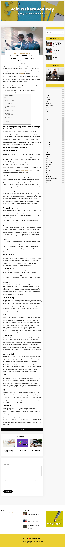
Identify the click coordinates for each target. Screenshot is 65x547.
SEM (47, 156)
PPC (47, 152)
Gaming (47, 121)
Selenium (22, 73)
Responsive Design (10, 104)
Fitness (47, 115)
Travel (52, 23)
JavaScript (9, 113)
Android (47, 89)
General (47, 125)
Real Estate (48, 154)
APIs (8, 121)
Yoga (47, 182)
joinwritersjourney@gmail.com (8, 512)
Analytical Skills (10, 110)
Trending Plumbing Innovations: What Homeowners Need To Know (58, 50)
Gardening (48, 123)
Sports (47, 168)
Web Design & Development (24, 53)
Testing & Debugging (10, 102)
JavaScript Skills (10, 118)
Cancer (47, 101)
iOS (46, 133)
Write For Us (59, 23)
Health (23, 23)
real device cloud (25, 170)
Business (5, 23)
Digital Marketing (15, 23)
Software (47, 166)
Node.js (8, 109)
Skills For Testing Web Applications (12, 100)
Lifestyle (40, 23)
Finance (47, 113)
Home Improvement (50, 131)
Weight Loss (48, 180)
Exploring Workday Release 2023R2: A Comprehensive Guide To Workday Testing (9, 450)
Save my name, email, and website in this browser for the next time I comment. (20, 480)
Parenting (48, 146)
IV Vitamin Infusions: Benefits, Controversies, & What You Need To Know (57, 43)
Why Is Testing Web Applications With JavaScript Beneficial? (17, 99)
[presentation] (12, 485)
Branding (48, 97)
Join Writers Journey (36, 538)
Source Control (10, 117)
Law (47, 138)
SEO (47, 158)
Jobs (47, 136)
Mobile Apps (48, 144)
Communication (10, 111)
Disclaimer (36, 542)
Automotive (48, 91)
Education (48, 107)
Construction (48, 103)
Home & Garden (31, 23)
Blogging (47, 95)
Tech (46, 23)
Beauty (47, 93)
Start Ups (48, 170)
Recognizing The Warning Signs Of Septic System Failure (57, 57)
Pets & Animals (49, 148)
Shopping (48, 160)
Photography (48, 150)
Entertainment (48, 109)
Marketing (48, 142)
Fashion (47, 111)
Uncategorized (49, 176)
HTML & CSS (9, 103)
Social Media (48, 164)
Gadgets (47, 119)
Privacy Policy (30, 542)
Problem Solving (10, 114)
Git (7, 107)
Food (47, 117)
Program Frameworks (11, 106)
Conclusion (7, 122)
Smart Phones (49, 162)
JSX (8, 120)
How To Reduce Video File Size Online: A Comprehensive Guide (36, 450)
